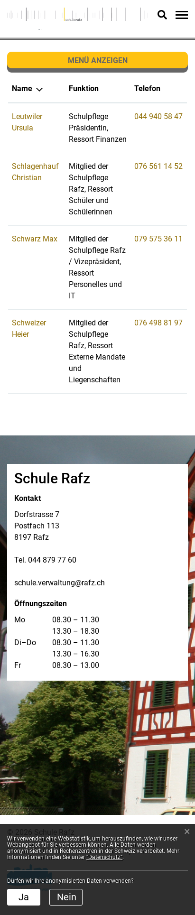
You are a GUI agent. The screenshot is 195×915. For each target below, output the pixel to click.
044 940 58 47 (158, 116)
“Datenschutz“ (104, 857)
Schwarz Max (34, 238)
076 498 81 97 (158, 322)
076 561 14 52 (158, 166)
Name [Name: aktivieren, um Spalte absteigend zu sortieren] (22, 88)
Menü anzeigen (98, 60)
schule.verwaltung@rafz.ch (59, 582)
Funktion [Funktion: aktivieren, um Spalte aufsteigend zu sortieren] (84, 88)
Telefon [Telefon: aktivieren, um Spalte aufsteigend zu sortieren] (147, 88)
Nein (66, 897)
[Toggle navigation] (180, 14)
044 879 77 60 (52, 559)
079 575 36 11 (158, 238)
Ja (24, 897)
